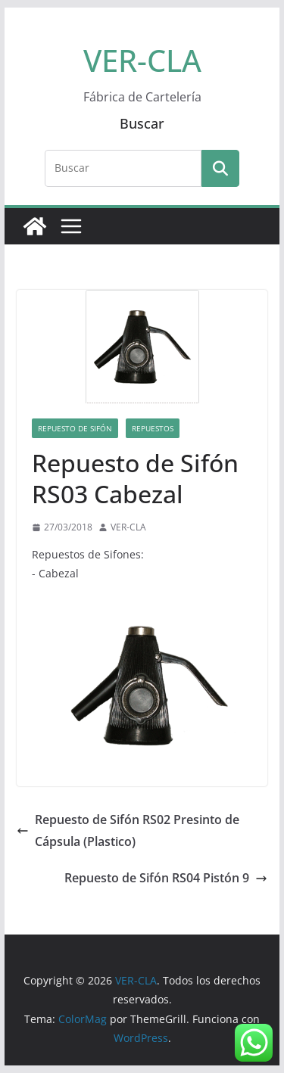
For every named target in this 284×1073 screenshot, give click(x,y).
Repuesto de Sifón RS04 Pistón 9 (165, 877)
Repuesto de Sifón (75, 428)
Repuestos (152, 428)
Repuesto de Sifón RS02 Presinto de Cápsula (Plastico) (128, 830)
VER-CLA (142, 60)
